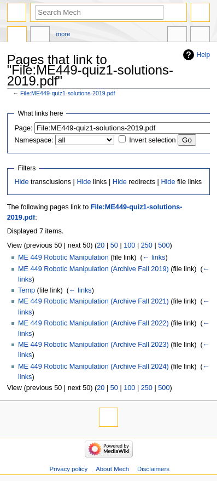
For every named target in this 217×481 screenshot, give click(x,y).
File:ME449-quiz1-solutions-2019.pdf (67, 93)
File (17, 35)
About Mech (112, 469)
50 (114, 245)
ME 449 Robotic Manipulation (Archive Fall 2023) (93, 344)
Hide (21, 182)
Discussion (40, 35)
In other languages (177, 35)
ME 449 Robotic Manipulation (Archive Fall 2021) (93, 301)
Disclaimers (153, 469)
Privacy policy (68, 469)
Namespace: (33, 140)
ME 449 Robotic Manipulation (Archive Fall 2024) (93, 366)
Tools (200, 35)
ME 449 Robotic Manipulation (63, 257)
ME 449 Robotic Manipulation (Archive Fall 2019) (93, 269)
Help (203, 55)
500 (163, 245)
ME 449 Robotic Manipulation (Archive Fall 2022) (93, 323)
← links (154, 257)
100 (129, 245)
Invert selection (152, 140)
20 (100, 245)
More (63, 34)
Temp (26, 290)
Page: (23, 128)
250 (147, 245)
